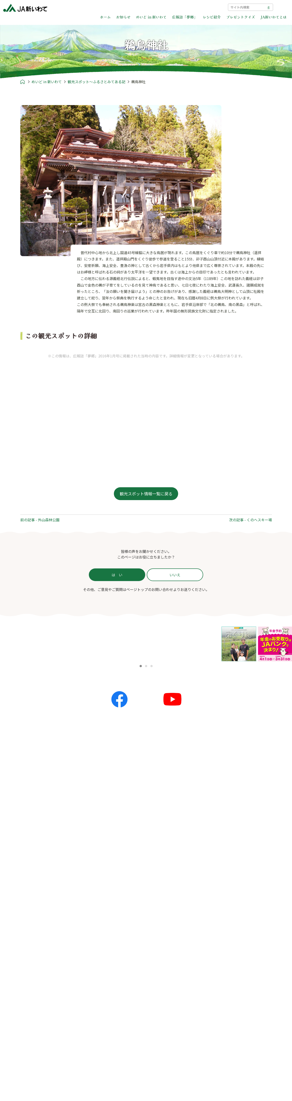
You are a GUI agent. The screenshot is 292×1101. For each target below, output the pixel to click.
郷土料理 (29, 966)
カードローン (163, 987)
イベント (93, 880)
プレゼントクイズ (240, 17)
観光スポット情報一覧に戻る (146, 493)
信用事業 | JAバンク (168, 944)
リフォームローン (166, 965)
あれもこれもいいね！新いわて (239, 887)
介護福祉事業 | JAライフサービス (179, 1023)
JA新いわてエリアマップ (170, 866)
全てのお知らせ (98, 858)
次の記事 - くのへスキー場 (250, 519)
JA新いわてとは (273, 17)
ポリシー (217, 923)
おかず (27, 944)
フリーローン (163, 994)
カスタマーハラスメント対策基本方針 (245, 966)
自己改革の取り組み (166, 1030)
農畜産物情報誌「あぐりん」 (237, 909)
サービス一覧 (161, 937)
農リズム (221, 894)
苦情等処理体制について (234, 959)
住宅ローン (161, 958)
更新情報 (93, 866)
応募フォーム (97, 937)
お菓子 (27, 959)
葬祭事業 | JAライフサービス (175, 1016)
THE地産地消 (161, 894)
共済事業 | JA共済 (166, 1001)
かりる (157, 951)
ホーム (105, 17)
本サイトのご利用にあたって (237, 973)
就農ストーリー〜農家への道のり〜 (178, 873)
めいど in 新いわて (151, 17)
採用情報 (157, 1045)
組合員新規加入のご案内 (170, 1038)
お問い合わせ (183, 6)
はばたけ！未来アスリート (236, 902)
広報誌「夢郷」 (184, 17)
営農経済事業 (163, 1008)
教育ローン (161, 980)
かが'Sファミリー (228, 873)
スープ (27, 952)
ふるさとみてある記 (166, 887)
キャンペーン (97, 887)
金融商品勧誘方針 (228, 944)
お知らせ (123, 17)
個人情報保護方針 (228, 937)
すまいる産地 (225, 880)
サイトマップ (211, 6)
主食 (25, 937)
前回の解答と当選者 (102, 944)
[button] (141, 666)
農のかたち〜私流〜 (229, 866)
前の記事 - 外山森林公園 (40, 519)
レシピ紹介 (212, 17)
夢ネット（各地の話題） (106, 873)
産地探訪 (157, 880)
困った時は (157, 6)
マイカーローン (164, 973)
